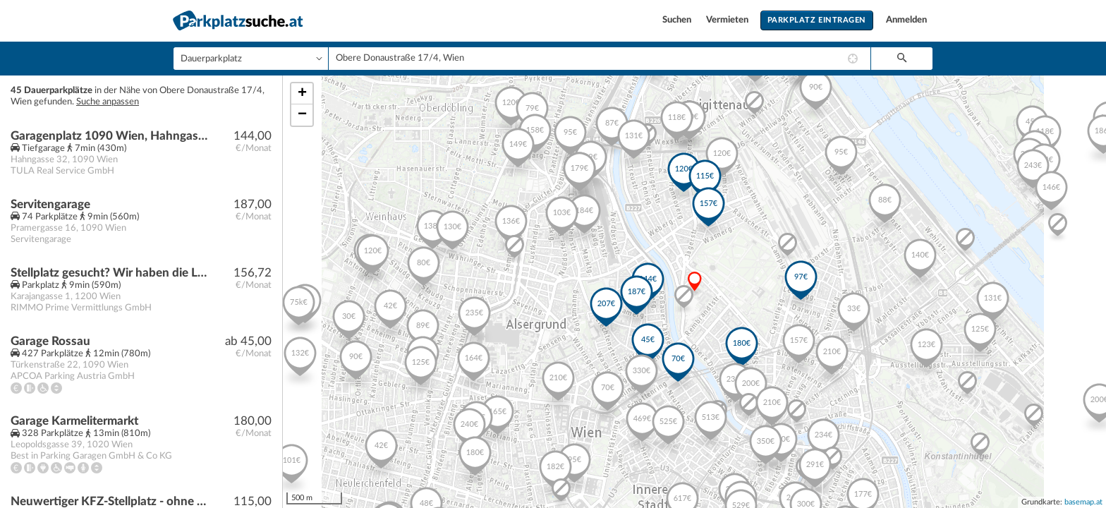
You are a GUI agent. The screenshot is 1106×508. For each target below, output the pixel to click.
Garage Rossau (50, 341)
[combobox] (599, 59)
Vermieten (728, 20)
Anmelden (906, 20)
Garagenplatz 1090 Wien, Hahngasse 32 (110, 136)
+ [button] (302, 93)
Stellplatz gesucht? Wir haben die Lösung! (110, 273)
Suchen (677, 20)
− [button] (302, 115)
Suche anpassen (107, 102)
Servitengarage (50, 204)
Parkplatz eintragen (816, 20)
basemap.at (1083, 502)
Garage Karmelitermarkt (74, 421)
